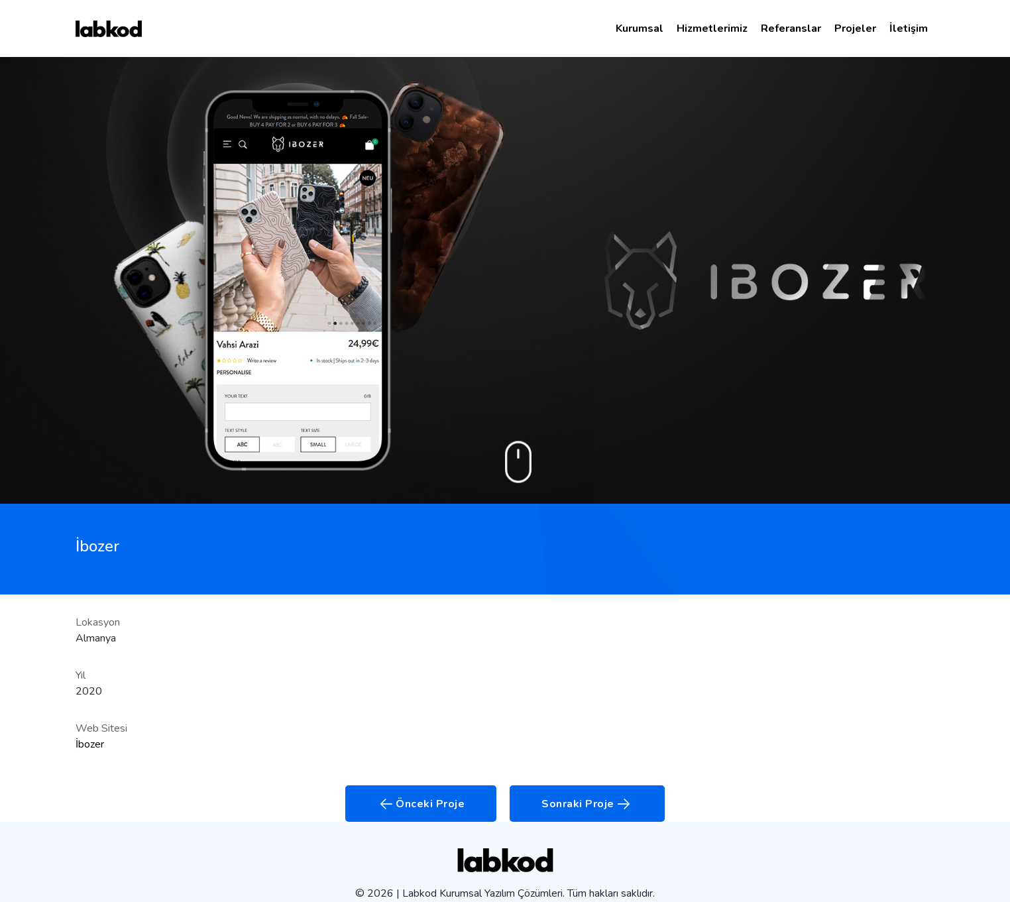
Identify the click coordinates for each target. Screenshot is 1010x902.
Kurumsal (639, 28)
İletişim (908, 28)
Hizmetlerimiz (712, 28)
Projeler (855, 28)
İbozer (90, 744)
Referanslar (791, 28)
